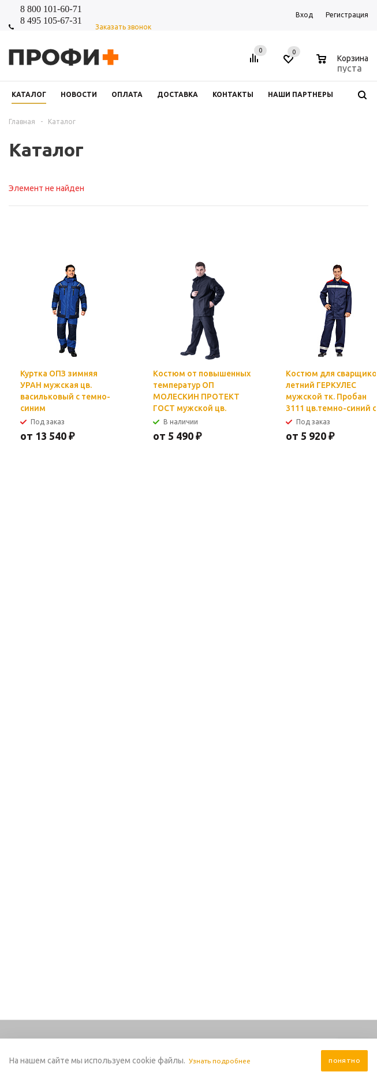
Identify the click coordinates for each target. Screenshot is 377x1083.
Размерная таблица (327, 764)
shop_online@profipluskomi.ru (241, 674)
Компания (167, 709)
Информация (247, 709)
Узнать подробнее (223, 1061)
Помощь (310, 709)
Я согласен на (238, 579)
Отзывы (162, 764)
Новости (162, 729)
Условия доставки (251, 775)
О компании (168, 752)
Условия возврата (251, 798)
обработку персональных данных (261, 579)
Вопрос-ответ (318, 752)
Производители (248, 787)
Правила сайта (246, 729)
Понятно (344, 1061)
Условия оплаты (249, 764)
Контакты (165, 741)
